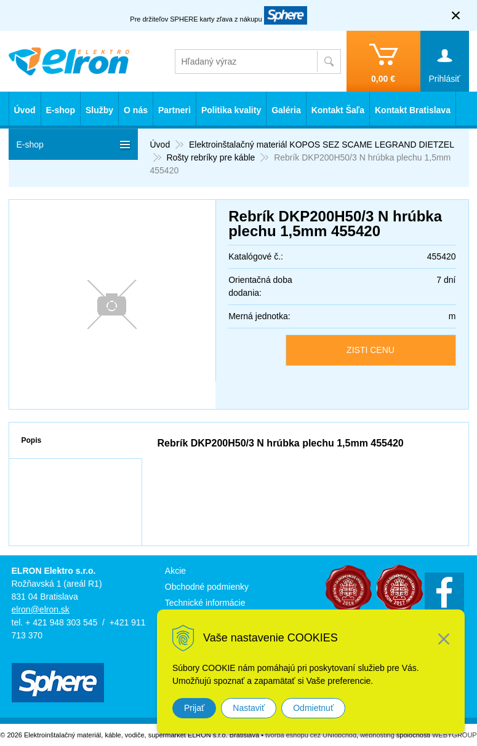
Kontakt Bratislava (413, 110)
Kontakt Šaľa (337, 110)
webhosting (377, 735)
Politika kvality (231, 110)
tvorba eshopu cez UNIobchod (310, 735)
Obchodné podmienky (207, 587)
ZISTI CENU (371, 350)
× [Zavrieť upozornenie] (456, 15)
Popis (32, 440)
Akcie (175, 571)
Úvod (25, 110)
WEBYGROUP (454, 735)
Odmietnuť (313, 708)
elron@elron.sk (41, 609)
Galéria (285, 110)
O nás (136, 110)
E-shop (60, 110)
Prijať (194, 708)
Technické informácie (205, 603)
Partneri (174, 110)
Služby (99, 110)
